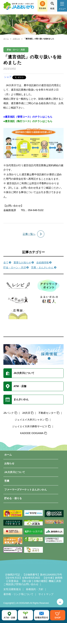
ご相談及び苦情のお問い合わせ (20, 584)
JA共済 (26, 412)
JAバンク (8, 412)
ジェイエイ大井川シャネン (30, 419)
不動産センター (47, 412)
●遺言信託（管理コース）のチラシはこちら (27, 116)
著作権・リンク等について (18, 594)
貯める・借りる (13, 498)
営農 (6, 480)
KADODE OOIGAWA (31, 433)
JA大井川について (14, 472)
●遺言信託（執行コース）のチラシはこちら (27, 121)
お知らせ (16, 39)
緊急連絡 (42, 8)
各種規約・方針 (34, 589)
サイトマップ (45, 594)
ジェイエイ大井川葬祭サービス (29, 426)
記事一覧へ (29, 234)
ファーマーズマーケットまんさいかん (25, 489)
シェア (8, 76)
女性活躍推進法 (12, 589)
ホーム (6, 39)
